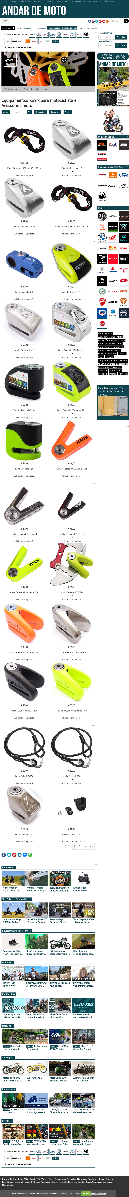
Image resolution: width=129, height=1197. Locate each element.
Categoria (55, 112)
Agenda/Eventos (106, 336)
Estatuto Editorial (22, 1182)
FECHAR (86, 1193)
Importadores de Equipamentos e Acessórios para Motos (113, 364)
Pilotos (112, 373)
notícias (94, 28)
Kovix (55, 41)
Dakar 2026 (23, 1179)
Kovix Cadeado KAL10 (71, 168)
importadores (84, 28)
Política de (98, 1193)
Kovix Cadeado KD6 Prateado (71, 350)
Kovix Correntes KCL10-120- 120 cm (71, 226)
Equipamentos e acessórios (16, 930)
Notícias (13, 1179)
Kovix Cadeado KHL (24, 292)
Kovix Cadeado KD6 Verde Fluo (71, 410)
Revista (101, 1179)
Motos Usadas (105, 333)
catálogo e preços (24, 28)
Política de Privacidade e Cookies (44, 1182)
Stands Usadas (113, 350)
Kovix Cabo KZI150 (72, 776)
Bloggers (102, 373)
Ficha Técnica (7, 1182)
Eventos (7, 1120)
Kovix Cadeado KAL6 (24, 350)
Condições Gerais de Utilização (71, 1182)
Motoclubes (116, 370)
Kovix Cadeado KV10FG (72, 592)
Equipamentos (60, 1179)
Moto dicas (8, 1089)
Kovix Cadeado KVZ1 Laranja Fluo (24, 652)
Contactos (110, 1179)
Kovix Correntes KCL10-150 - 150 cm (24, 168)
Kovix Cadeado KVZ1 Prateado (72, 652)
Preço (68, 112)
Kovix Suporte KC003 (72, 834)
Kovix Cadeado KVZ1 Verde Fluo (72, 710)
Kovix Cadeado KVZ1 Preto (24, 710)
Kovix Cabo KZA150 (24, 776)
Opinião (33, 1179)
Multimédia (8, 994)
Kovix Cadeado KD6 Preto (24, 410)
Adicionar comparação (24, 175)
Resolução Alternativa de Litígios (99, 1182)
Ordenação (40, 112)
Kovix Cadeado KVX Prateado (24, 534)
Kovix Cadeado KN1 (24, 834)
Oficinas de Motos (107, 353)
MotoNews (8, 867)
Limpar (5, 112)
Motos (50, 1179)
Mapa (44, 89)
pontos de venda (39, 28)
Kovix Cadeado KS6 (24, 468)
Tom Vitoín (41, 1179)
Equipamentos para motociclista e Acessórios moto (111, 343)
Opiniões (7, 962)
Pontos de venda (31, 89)
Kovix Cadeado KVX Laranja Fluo (71, 468)
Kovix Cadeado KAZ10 (71, 292)
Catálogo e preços (13, 89)
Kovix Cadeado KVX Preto (72, 534)
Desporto (7, 1025)
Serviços (122, 373)
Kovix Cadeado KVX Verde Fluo (24, 592)
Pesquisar (121, 37)
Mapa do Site (7, 1185)
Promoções (71, 1179)
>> (91, 846)
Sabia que (8, 1057)
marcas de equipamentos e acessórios (62, 28)
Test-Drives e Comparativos (16, 899)
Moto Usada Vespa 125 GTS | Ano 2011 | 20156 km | (113, 401)
